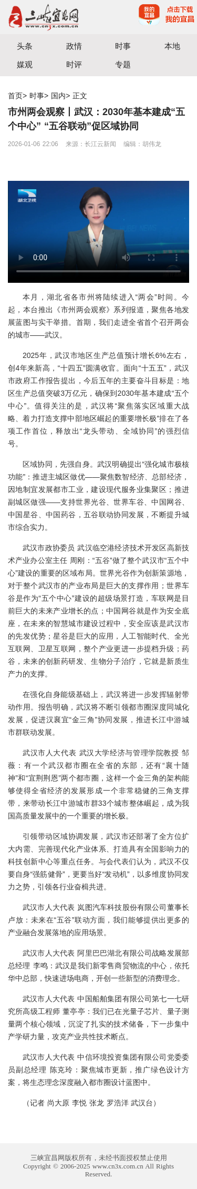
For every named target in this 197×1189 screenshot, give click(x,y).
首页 (15, 95)
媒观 (25, 64)
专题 (123, 64)
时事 (123, 46)
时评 (74, 64)
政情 (74, 46)
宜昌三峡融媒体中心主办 (49, 17)
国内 (58, 95)
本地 (172, 46)
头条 (25, 46)
